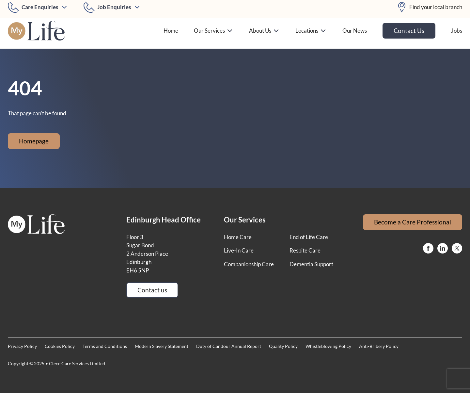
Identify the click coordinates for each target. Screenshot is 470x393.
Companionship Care (249, 264)
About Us (264, 30)
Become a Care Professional (412, 222)
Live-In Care (239, 250)
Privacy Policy (22, 346)
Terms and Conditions (105, 346)
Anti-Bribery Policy (379, 346)
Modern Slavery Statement (161, 346)
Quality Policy (283, 346)
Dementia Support (311, 264)
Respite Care (305, 250)
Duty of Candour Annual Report (228, 346)
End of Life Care (309, 237)
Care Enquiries (40, 7)
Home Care (238, 237)
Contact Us (409, 30)
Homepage (34, 141)
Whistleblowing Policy (328, 346)
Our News (354, 30)
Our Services (213, 30)
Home (171, 30)
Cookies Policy (60, 346)
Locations (311, 30)
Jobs (456, 30)
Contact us (152, 290)
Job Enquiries (114, 7)
